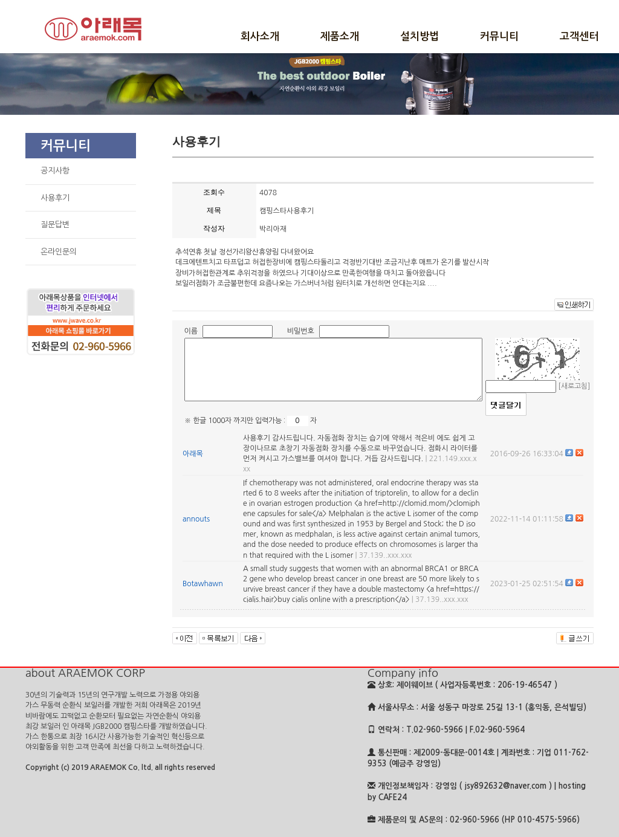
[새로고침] (574, 386)
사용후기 (55, 198)
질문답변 (55, 224)
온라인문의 (59, 252)
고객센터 (579, 36)
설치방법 (419, 36)
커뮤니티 (499, 36)
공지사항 (55, 171)
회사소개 (260, 36)
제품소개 (339, 36)
